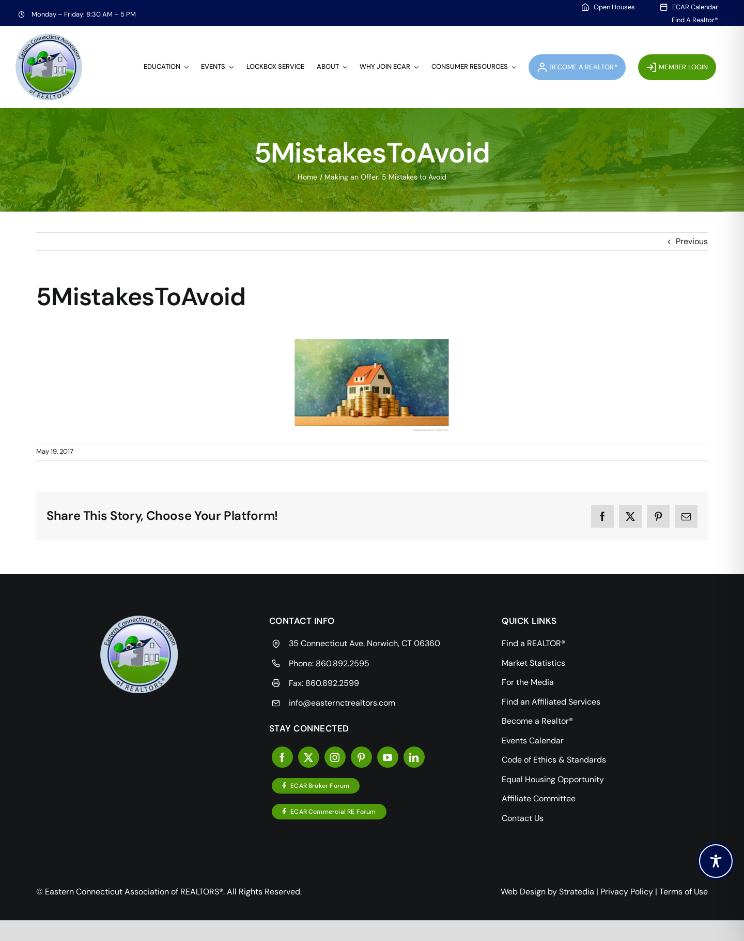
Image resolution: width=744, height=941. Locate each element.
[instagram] (335, 757)
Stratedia (576, 891)
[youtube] (387, 757)
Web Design (523, 891)
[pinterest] (361, 757)
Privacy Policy (626, 891)
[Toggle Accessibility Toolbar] (716, 861)
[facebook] (282, 757)
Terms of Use (683, 891)
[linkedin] (414, 757)
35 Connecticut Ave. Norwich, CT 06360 (364, 643)
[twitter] (308, 757)
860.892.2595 (342, 663)
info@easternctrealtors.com (342, 702)
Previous (692, 241)
